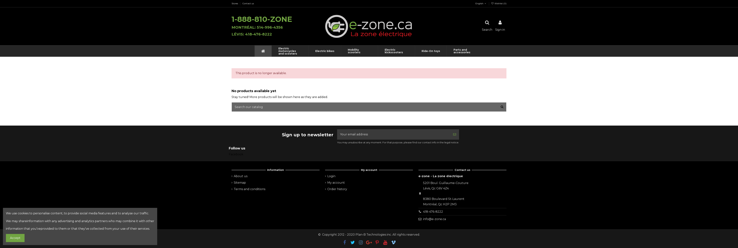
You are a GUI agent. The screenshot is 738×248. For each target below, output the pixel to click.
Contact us (248, 3)
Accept (15, 238)
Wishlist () (498, 3)
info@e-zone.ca (434, 219)
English (479, 3)
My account (336, 182)
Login (331, 176)
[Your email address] (393, 134)
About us (240, 176)
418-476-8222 (433, 211)
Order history (337, 189)
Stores (235, 3)
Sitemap (240, 182)
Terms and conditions (249, 189)
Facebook (236, 154)
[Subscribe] (454, 134)
